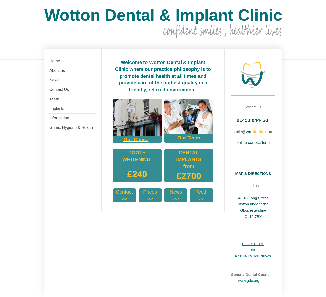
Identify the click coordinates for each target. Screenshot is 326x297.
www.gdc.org (248, 280)
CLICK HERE (253, 244)
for (253, 250)
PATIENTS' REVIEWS (253, 256)
